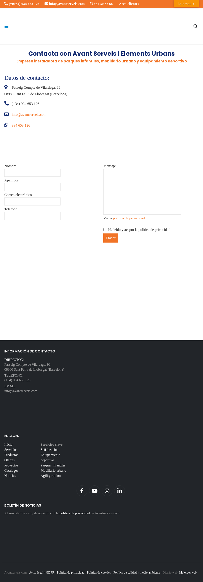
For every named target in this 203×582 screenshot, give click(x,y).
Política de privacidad (70, 572)
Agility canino (51, 476)
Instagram (107, 490)
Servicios (10, 450)
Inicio (8, 444)
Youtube (94, 490)
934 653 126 (21, 125)
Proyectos (11, 465)
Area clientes (129, 4)
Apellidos (32, 183)
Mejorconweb (188, 572)
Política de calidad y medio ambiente (136, 572)
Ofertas (9, 460)
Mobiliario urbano (53, 470)
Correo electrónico (32, 198)
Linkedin (119, 490)
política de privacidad (129, 218)
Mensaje (142, 178)
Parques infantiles (53, 465)
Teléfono (32, 212)
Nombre (32, 169)
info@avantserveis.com (65, 4)
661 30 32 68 (101, 4)
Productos (11, 455)
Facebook (82, 490)
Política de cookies (99, 572)
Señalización (50, 450)
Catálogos (11, 470)
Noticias (10, 476)
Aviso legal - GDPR (41, 572)
